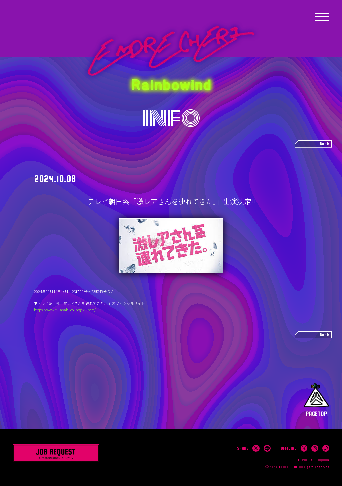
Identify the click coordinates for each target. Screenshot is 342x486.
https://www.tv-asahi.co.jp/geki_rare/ (65, 309)
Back (324, 143)
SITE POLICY (303, 460)
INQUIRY (323, 460)
